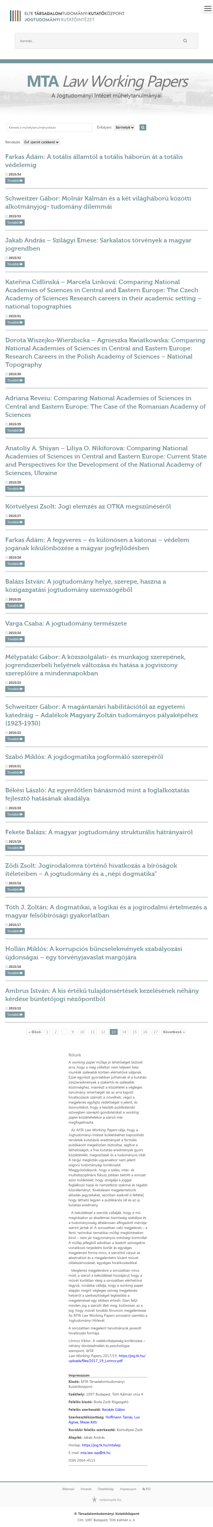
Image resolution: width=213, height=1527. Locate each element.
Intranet (86, 1489)
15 (135, 1031)
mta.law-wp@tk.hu (95, 1452)
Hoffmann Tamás (119, 1416)
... (64, 1031)
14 (124, 1031)
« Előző (34, 1031)
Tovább (15, 181)
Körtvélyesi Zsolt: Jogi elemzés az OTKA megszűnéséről (88, 506)
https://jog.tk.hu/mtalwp (101, 1444)
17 (156, 1031)
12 (103, 1031)
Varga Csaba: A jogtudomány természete (66, 623)
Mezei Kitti (88, 1421)
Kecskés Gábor (113, 1409)
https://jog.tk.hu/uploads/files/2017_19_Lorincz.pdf (107, 1358)
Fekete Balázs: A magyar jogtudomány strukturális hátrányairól (99, 832)
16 (145, 1031)
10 (82, 1031)
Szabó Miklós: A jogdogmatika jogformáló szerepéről (84, 756)
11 (93, 1031)
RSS (147, 1489)
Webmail (68, 1489)
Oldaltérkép (106, 1489)
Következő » (174, 1031)
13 (114, 1031)
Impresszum (128, 1489)
